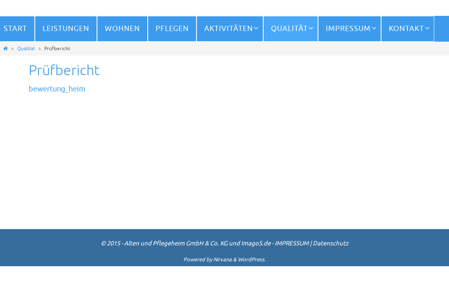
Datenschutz (330, 243)
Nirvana (222, 259)
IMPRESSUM (292, 243)
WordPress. (252, 259)
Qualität (26, 48)
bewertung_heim (57, 89)
